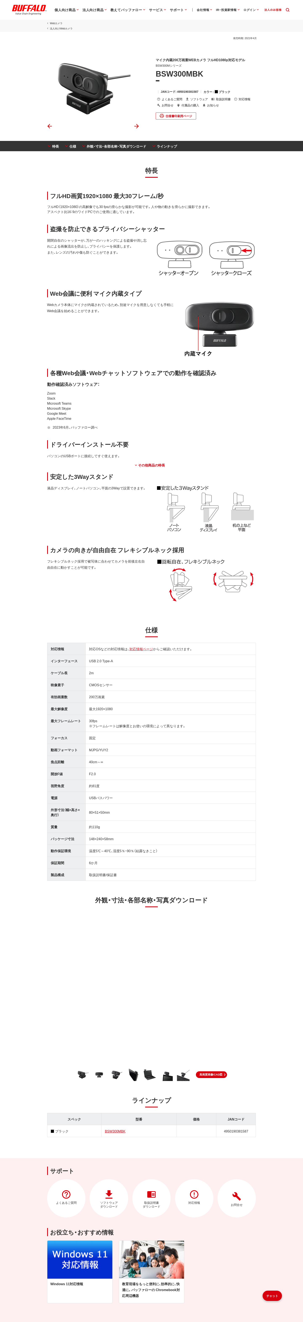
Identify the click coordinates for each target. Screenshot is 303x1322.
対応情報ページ (141, 649)
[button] (211, 1075)
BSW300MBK (115, 1132)
